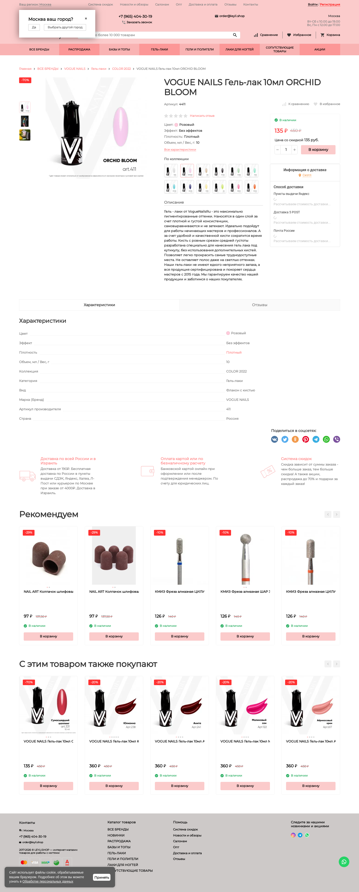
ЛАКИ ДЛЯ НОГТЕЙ (240, 49)
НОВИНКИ (115, 835)
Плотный (234, 352)
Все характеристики (180, 149)
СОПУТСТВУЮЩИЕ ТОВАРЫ (280, 49)
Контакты (250, 4)
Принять (101, 877)
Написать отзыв (202, 115)
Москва (45, 4)
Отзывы (230, 4)
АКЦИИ (319, 49)
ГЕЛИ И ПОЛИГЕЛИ (199, 49)
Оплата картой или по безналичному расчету (183, 461)
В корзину (318, 149)
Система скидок (100, 4)
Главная (25, 68)
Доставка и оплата (203, 4)
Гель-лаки (98, 68)
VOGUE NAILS (74, 68)
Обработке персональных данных (48, 881)
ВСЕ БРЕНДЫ (39, 49)
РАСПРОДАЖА (79, 49)
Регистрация (330, 4)
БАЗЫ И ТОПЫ (119, 49)
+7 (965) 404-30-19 (135, 16)
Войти (313, 4)
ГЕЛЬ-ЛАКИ (159, 49)
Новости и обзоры (134, 4)
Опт (179, 4)
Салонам (162, 4)
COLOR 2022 (121, 68)
